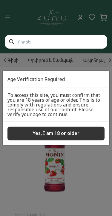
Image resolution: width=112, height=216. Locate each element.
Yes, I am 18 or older (56, 133)
